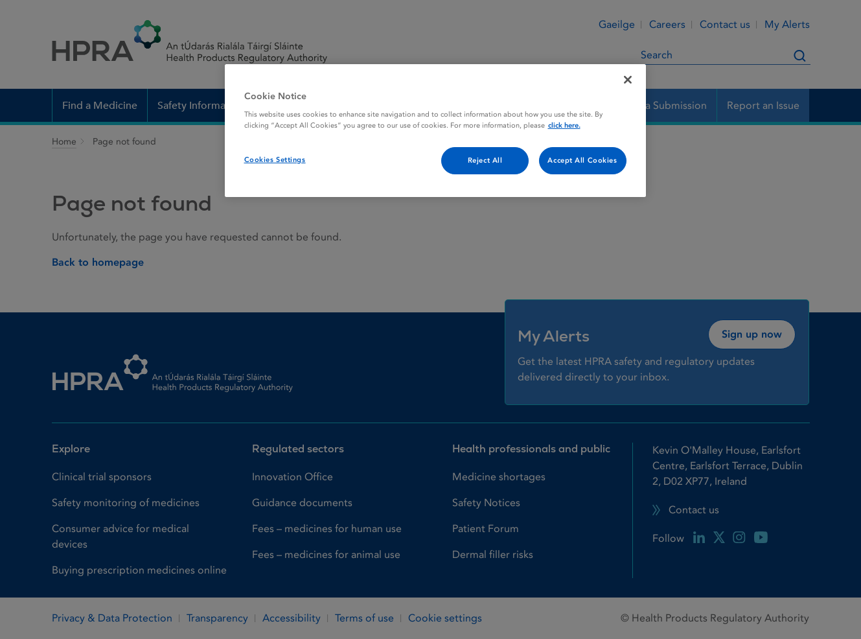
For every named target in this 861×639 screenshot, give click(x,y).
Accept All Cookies (582, 160)
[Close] (628, 79)
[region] (435, 131)
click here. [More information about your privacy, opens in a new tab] (564, 125)
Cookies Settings (275, 160)
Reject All (485, 160)
